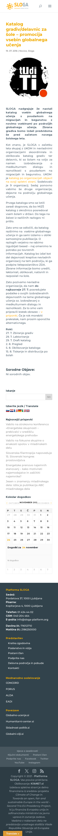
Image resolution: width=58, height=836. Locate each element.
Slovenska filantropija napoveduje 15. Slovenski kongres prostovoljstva (29, 456)
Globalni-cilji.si (15, 733)
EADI (9, 701)
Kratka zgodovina (19, 643)
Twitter (44, 758)
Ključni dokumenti (18, 754)
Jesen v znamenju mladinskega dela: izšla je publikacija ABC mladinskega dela (27, 485)
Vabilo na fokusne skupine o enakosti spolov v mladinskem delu (26, 444)
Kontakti (13, 668)
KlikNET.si (37, 783)
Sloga (31, 50)
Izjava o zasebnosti (27, 751)
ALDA (9, 695)
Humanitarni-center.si (20, 721)
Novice (23, 50)
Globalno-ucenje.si (17, 715)
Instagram (34, 762)
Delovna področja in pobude (26, 663)
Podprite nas (16, 658)
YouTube (19, 762)
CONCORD (12, 682)
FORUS (10, 689)
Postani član (16, 653)
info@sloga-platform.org (32, 619)
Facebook (30, 758)
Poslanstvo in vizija (20, 648)
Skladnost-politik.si (18, 727)
